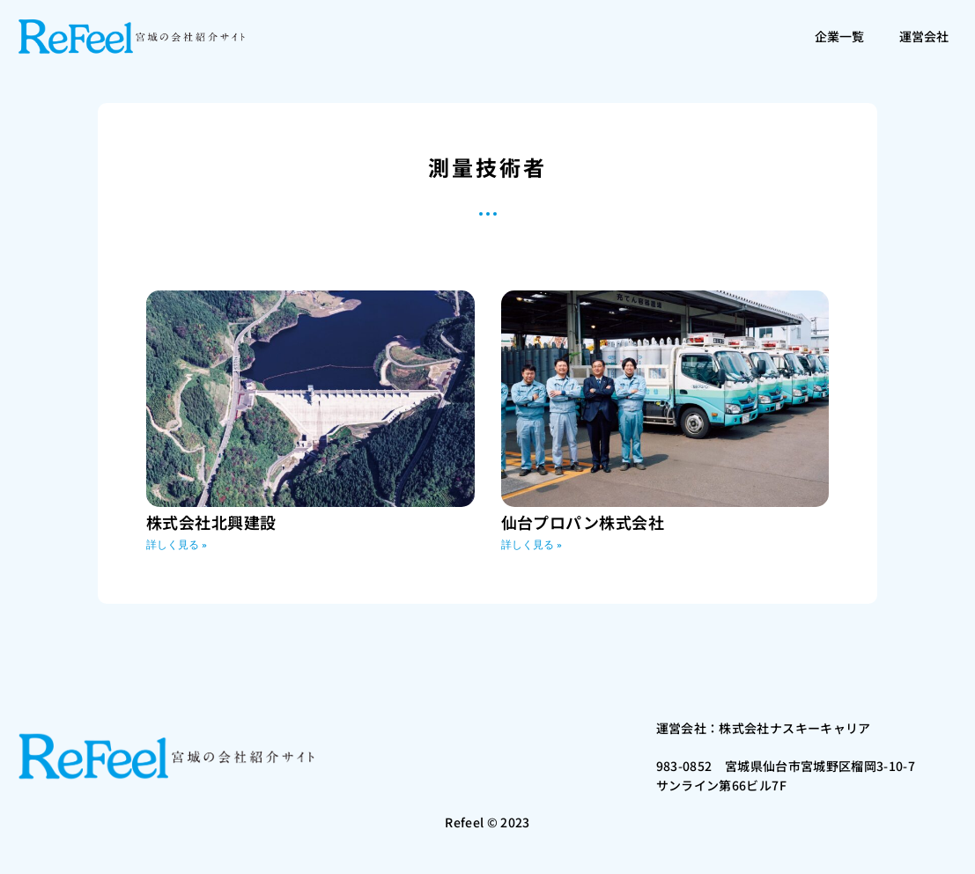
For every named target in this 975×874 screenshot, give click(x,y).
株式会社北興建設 (211, 521)
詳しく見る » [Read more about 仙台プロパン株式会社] (531, 545)
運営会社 (924, 36)
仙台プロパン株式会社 (583, 521)
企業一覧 (839, 36)
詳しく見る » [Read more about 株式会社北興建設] (176, 545)
